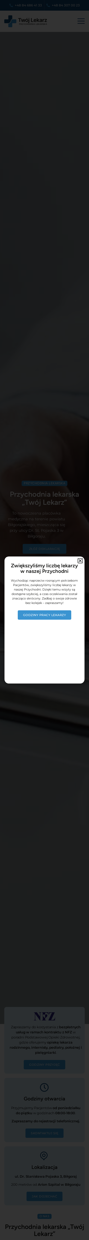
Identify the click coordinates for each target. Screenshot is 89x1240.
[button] (80, 561)
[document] (44, 620)
